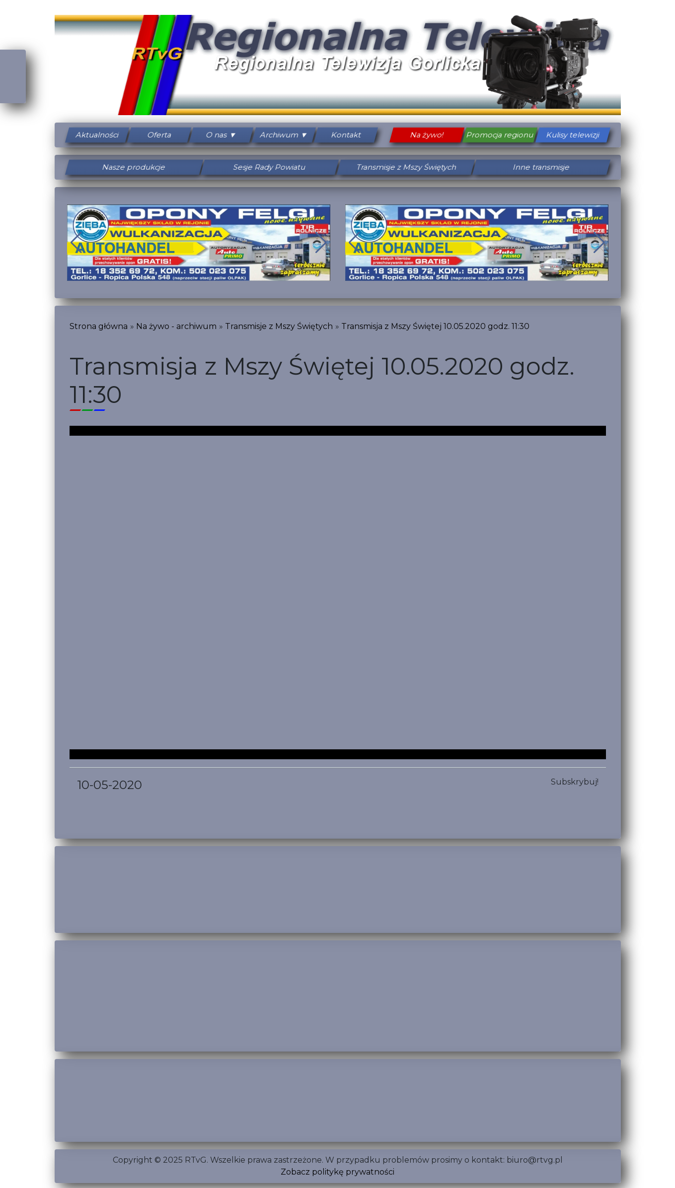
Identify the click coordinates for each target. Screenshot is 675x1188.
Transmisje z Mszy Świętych (405, 167)
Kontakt (346, 135)
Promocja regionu (499, 135)
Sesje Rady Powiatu (269, 167)
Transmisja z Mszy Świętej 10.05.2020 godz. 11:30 (435, 326)
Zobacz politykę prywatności (337, 1172)
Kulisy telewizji (572, 135)
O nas (216, 135)
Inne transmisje (541, 167)
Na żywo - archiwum (176, 326)
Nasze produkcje (133, 167)
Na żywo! (427, 135)
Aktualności (97, 135)
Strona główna (99, 326)
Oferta (159, 135)
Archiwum (279, 135)
